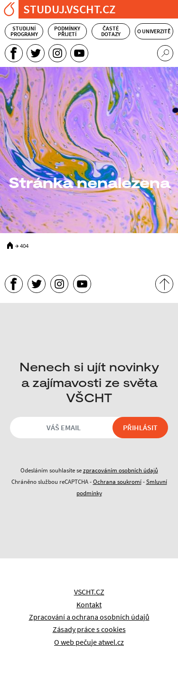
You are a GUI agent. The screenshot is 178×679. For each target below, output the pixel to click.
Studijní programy (24, 31)
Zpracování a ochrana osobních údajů (89, 617)
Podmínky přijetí (67, 31)
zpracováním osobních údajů (120, 470)
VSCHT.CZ (89, 591)
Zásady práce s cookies (89, 629)
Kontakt (89, 604)
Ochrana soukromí (117, 481)
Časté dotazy (111, 31)
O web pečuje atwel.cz (89, 642)
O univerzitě (153, 31)
